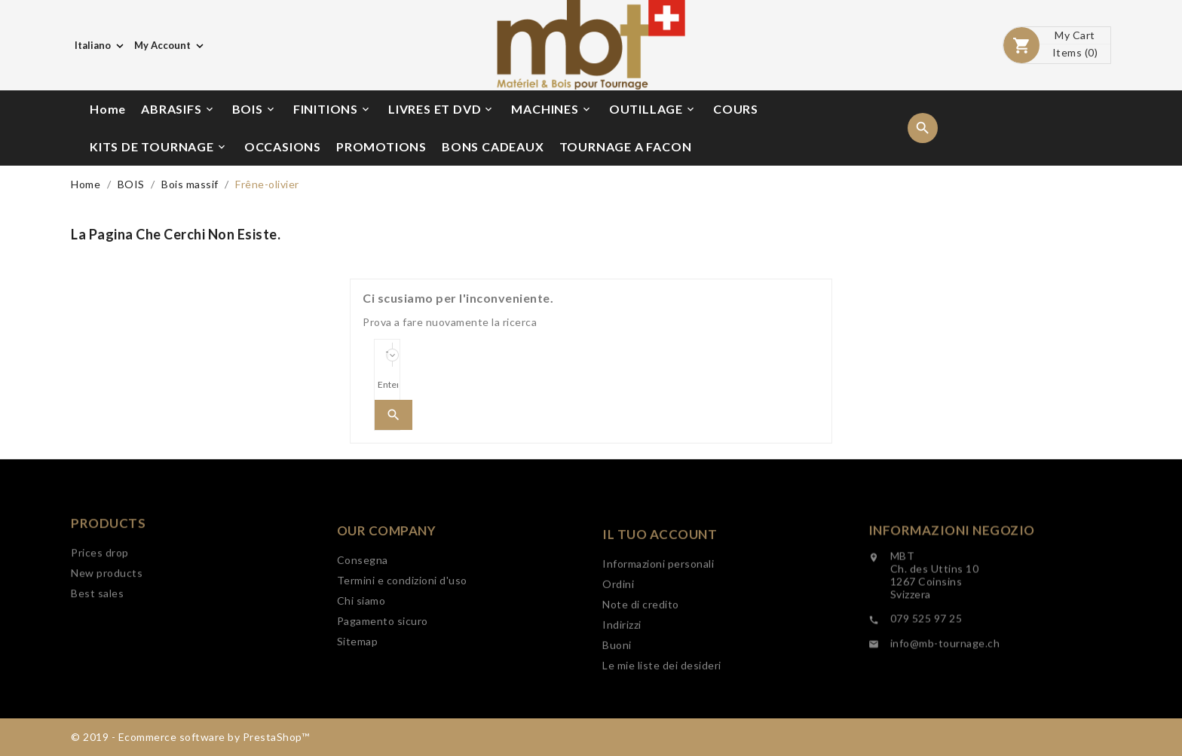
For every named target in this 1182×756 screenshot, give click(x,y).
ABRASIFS (178, 109)
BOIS (254, 109)
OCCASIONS (282, 146)
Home (108, 109)
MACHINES (551, 109)
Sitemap (357, 688)
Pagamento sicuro (382, 668)
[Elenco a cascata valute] (170, 45)
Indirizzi (622, 678)
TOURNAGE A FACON (625, 146)
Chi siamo (361, 648)
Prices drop (100, 586)
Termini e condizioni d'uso (402, 627)
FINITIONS (332, 109)
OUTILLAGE (653, 109)
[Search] (387, 385)
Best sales (97, 626)
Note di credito (640, 658)
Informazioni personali (658, 617)
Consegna (362, 607)
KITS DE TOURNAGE (159, 147)
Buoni (617, 699)
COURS (735, 109)
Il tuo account (659, 588)
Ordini (618, 638)
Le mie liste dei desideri (661, 719)
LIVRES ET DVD (441, 109)
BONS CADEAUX (493, 146)
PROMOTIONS (381, 146)
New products (106, 606)
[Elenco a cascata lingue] (101, 45)
